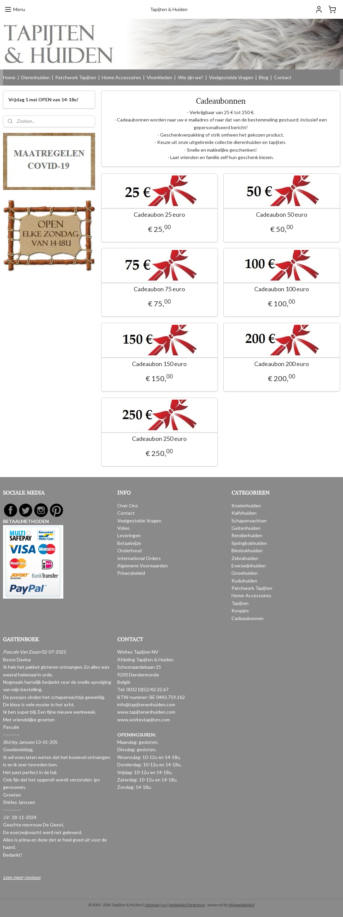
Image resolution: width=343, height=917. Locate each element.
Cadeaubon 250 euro (159, 438)
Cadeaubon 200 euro (281, 363)
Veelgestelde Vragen (231, 77)
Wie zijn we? (190, 77)
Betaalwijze (129, 543)
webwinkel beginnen (187, 905)
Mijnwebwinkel (241, 905)
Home (9, 77)
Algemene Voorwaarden (142, 565)
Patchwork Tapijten (75, 77)
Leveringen (129, 535)
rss (164, 905)
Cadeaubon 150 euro (159, 363)
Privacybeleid (131, 573)
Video (123, 528)
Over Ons (127, 505)
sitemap (152, 905)
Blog (263, 77)
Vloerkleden (159, 77)
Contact (282, 77)
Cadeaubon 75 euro (159, 289)
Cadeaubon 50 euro (281, 214)
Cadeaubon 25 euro (159, 214)
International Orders (139, 558)
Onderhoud (129, 550)
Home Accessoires (121, 77)
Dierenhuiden (35, 77)
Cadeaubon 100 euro (281, 289)
